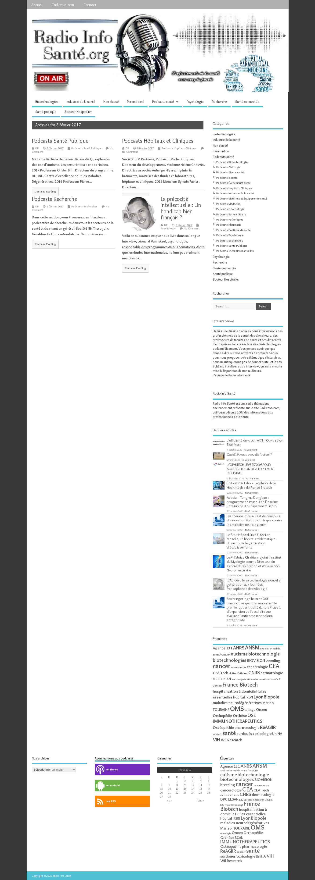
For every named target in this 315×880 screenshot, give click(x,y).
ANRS (238, 648)
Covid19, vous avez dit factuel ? (249, 454)
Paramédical (135, 102)
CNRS (254, 672)
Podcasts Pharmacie (228, 224)
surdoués (244, 733)
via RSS (105, 801)
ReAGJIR (268, 727)
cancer (221, 666)
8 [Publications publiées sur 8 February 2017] (177, 785)
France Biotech (240, 684)
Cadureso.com (63, 4)
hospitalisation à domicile (234, 691)
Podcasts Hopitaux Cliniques (179, 148)
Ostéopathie (223, 727)
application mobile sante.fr (235, 770)
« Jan (169, 800)
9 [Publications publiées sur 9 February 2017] (185, 785)
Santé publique (45, 112)
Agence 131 (222, 648)
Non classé (111, 102)
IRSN (249, 697)
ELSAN (226, 679)
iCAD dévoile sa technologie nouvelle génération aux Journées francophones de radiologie (253, 584)
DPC (216, 679)
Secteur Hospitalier (78, 112)
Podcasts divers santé (230, 172)
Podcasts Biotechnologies (232, 162)
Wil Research (231, 739)
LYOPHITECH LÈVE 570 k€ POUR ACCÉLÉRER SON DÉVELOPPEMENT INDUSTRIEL (251, 468)
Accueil (36, 4)
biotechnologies (229, 660)
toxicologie (262, 733)
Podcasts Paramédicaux (231, 214)
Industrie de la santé (81, 102)
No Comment (130, 151)
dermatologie (272, 672)
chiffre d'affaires (238, 673)
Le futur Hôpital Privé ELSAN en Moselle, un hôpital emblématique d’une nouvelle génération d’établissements (251, 541)
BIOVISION (256, 660)
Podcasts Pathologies (229, 219)
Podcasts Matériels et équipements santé (241, 198)
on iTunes (106, 769)
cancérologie (257, 666)
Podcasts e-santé (226, 177)
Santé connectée (247, 102)
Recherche (219, 102)
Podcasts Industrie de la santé (235, 193)
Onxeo (261, 709)
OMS (237, 708)
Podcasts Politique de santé (233, 230)
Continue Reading (45, 191)
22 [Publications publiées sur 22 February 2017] (177, 792)
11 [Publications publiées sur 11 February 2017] (200, 785)
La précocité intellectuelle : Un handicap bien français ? (181, 208)
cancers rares (238, 667)
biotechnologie (264, 654)
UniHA (277, 733)
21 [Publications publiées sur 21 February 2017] (169, 792)
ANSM (252, 647)
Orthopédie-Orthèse (230, 715)
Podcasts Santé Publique (60, 140)
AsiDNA (226, 654)
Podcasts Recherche (54, 199)
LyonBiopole (266, 697)
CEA (274, 666)
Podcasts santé (163, 102)
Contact (89, 4)
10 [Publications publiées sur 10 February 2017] (192, 785)
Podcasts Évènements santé (233, 183)
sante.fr (217, 734)
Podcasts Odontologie (230, 209)
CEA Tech (220, 672)
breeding (273, 660)
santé (229, 733)
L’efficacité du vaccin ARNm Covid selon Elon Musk (255, 442)
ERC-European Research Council (249, 679)
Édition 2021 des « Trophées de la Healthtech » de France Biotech (251, 485)
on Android (107, 785)
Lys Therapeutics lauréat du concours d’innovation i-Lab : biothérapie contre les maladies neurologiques (254, 520)
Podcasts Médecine (228, 204)
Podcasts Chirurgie (228, 167)
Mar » (200, 800)
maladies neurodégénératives (237, 702)
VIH (216, 739)
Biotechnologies (46, 102)
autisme (239, 654)
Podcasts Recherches (84, 206)
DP (37, 148)
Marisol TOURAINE (235, 828)
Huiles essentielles (250, 814)
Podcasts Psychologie (230, 235)
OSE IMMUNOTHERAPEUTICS (237, 718)
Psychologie (195, 102)
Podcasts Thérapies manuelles (235, 251)
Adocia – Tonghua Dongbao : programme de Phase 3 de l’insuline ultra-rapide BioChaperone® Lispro (252, 501)
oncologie (250, 710)
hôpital (239, 697)
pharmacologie (247, 727)
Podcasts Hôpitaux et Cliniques (157, 140)
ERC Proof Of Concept (231, 804)
